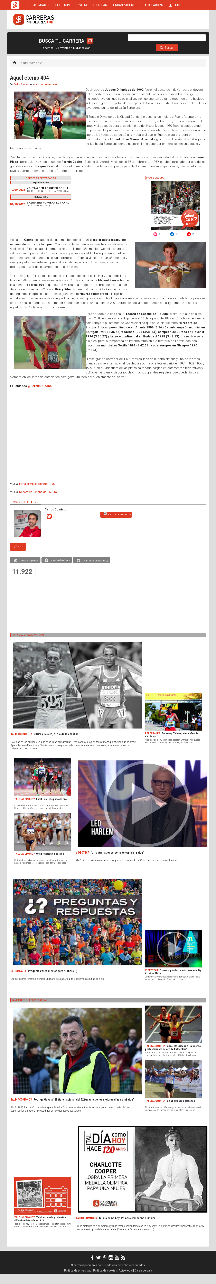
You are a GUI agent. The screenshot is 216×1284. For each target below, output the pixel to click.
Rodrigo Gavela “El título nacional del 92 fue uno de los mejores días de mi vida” (84, 1109)
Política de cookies (105, 1280)
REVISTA (81, 35)
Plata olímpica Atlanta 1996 (37, 494)
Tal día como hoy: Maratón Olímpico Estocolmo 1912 (40, 1229)
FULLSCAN (100, 35)
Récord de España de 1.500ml (38, 502)
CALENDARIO (40, 35)
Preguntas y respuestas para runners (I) (52, 981)
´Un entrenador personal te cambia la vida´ (117, 862)
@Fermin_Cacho (40, 396)
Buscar (167, 58)
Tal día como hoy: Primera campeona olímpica (127, 1228)
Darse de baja (143, 1280)
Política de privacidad (77, 1280)
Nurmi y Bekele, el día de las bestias (56, 744)
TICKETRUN (62, 35)
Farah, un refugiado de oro (51, 809)
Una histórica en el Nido (50, 863)
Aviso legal (126, 1280)
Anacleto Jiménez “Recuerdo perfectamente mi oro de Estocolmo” (173, 1058)
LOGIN (175, 35)
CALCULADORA (153, 35)
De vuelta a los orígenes (181, 1111)
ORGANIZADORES (125, 35)
